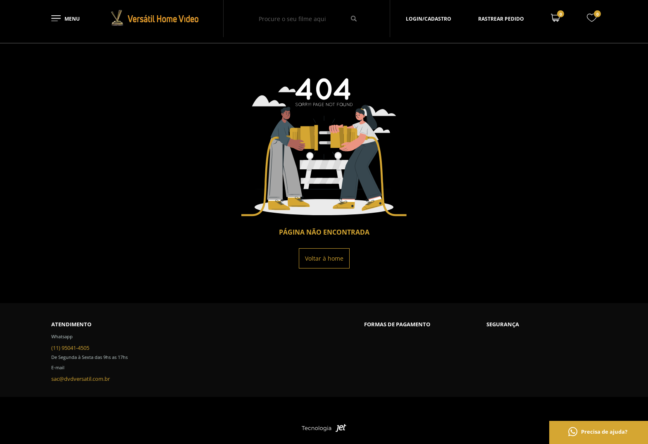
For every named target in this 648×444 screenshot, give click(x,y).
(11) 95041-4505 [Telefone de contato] (70, 347)
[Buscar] (354, 18)
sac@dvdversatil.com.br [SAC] (80, 378)
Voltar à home (324, 258)
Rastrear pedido (501, 18)
